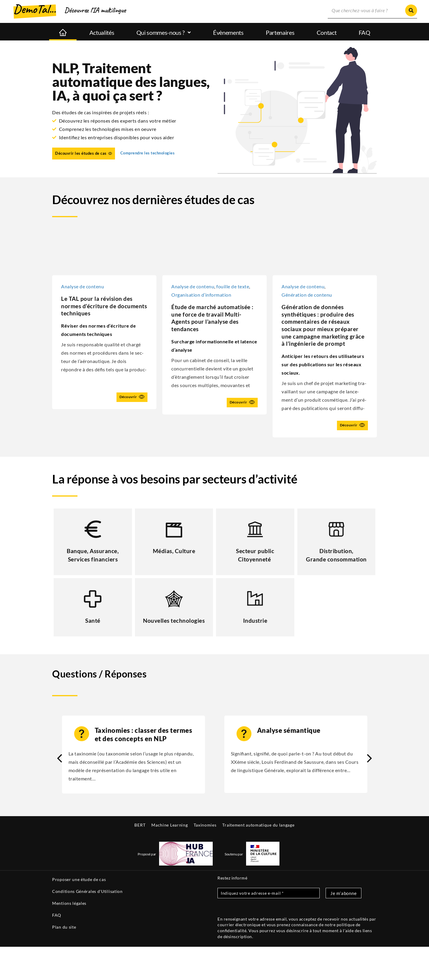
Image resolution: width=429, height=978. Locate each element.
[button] (369, 789)
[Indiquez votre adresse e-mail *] (268, 924)
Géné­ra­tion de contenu (307, 295)
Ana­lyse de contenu (82, 286)
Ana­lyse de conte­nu (192, 286)
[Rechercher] (411, 10)
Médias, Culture (174, 566)
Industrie (255, 643)
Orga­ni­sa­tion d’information (201, 295)
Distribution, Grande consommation (336, 574)
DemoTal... (34, 9)
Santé (93, 643)
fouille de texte (232, 286)
